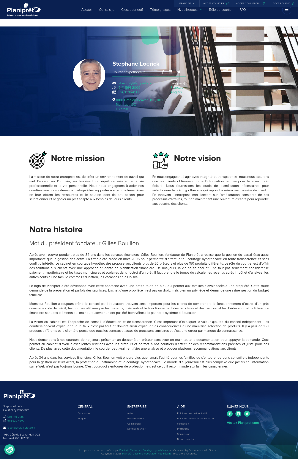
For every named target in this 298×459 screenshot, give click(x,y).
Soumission (183, 434)
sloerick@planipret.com (136, 83)
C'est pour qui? (132, 13)
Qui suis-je (106, 13)
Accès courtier (216, 3)
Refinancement (135, 418)
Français (185, 3)
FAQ (243, 13)
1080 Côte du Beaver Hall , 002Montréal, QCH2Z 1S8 (139, 104)
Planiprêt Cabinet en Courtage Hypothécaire (144, 450)
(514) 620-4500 (129, 92)
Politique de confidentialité (192, 413)
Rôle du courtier (221, 13)
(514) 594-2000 (129, 87)
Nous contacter (185, 439)
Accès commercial (250, 3)
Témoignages (160, 13)
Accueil (86, 13)
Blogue (82, 418)
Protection (183, 429)
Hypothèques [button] (189, 13)
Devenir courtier (136, 429)
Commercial (134, 424)
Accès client (283, 3)
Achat (130, 413)
